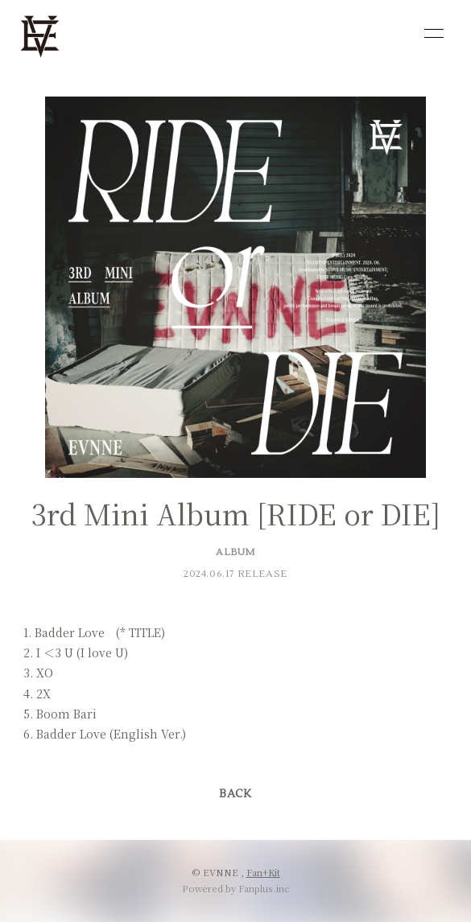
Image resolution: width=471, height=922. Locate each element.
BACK (235, 794)
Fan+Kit (263, 872)
